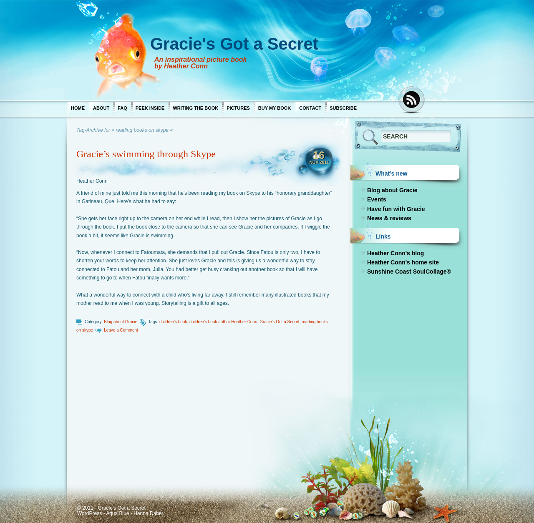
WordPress (89, 513)
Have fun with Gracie (396, 209)
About (101, 108)
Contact (310, 108)
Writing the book (195, 108)
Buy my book (274, 108)
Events (376, 199)
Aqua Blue (117, 513)
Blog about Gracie (120, 321)
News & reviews (389, 218)
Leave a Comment (121, 330)
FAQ (122, 108)
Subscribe (343, 108)
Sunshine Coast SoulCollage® (409, 271)
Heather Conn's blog (395, 253)
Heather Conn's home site (403, 262)
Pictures (238, 108)
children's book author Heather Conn (223, 321)
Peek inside (150, 108)
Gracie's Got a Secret (279, 321)
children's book (173, 321)
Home (78, 108)
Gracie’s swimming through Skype (146, 153)
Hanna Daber (148, 513)
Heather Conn (92, 181)
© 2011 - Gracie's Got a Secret (111, 508)
